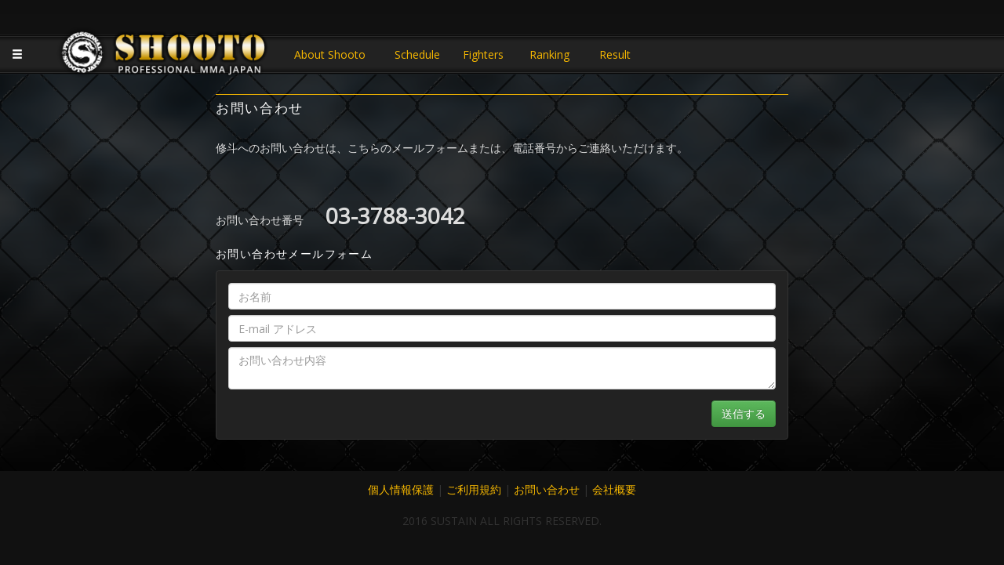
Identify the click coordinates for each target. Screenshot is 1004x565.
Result (615, 54)
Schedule (417, 54)
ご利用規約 (473, 489)
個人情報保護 (401, 489)
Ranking (549, 54)
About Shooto (330, 54)
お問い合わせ (547, 489)
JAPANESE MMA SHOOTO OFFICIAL (165, 56)
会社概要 (614, 489)
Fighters (483, 54)
